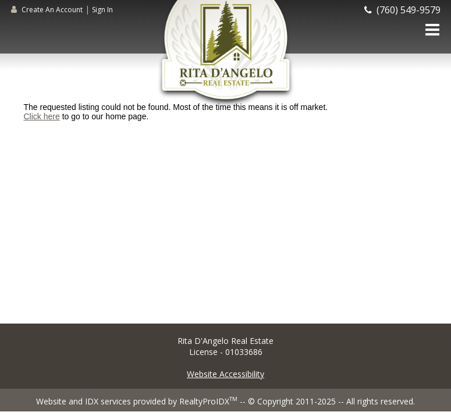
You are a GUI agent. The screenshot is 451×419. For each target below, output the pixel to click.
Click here (42, 116)
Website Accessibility (225, 373)
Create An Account (52, 10)
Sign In (102, 10)
